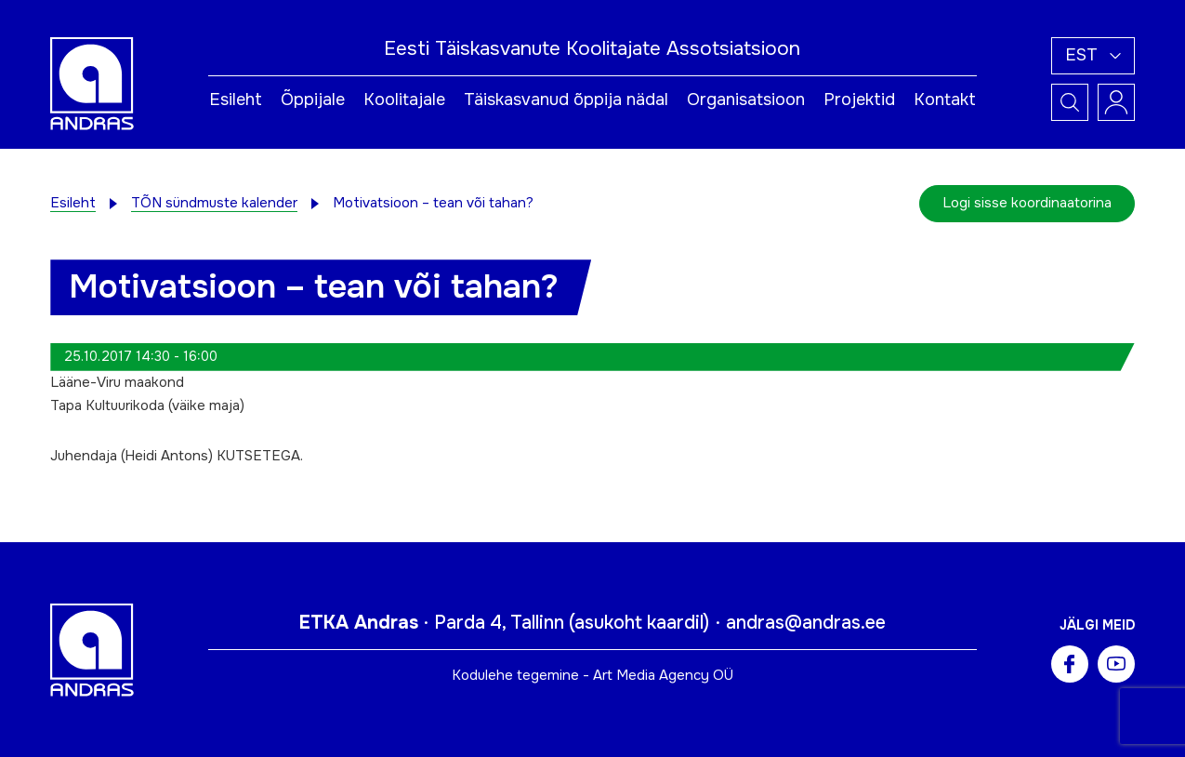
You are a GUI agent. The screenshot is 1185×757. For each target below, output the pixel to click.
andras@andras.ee (806, 622)
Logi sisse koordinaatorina (1027, 202)
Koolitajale (404, 99)
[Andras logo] (92, 82)
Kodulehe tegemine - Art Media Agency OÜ (592, 675)
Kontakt (945, 99)
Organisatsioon (746, 99)
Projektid (859, 99)
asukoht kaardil (639, 622)
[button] (1093, 55)
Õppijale (313, 99)
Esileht (235, 99)
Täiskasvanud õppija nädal (566, 99)
